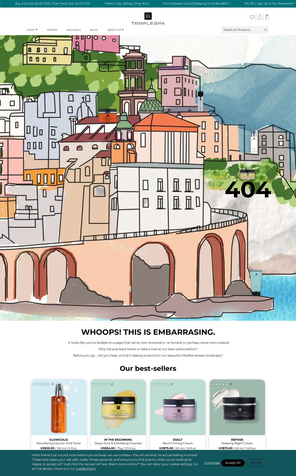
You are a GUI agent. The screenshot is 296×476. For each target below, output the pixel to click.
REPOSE (237, 439)
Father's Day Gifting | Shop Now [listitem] (134, 3)
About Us (115, 29)
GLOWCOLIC (58, 439)
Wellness (74, 29)
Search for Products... (245, 30)
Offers (52, 29)
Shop (32, 29)
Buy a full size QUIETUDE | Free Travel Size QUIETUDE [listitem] (59, 3)
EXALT (177, 439)
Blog (94, 29)
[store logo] (148, 17)
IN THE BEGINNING (118, 439)
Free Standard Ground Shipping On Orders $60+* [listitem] (203, 3)
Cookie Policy (86, 469)
